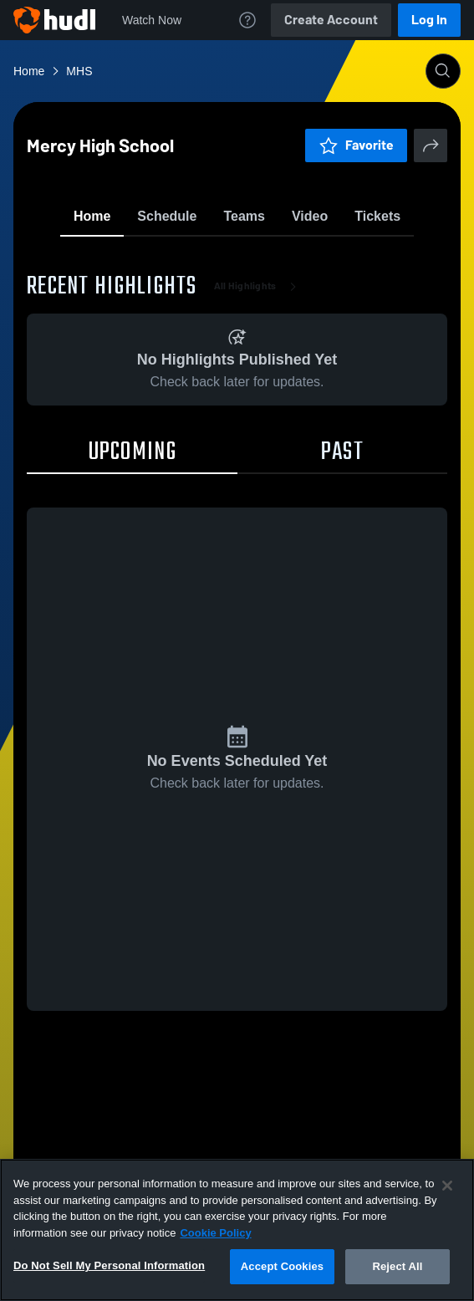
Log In (429, 19)
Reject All (397, 1266)
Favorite (217, 258)
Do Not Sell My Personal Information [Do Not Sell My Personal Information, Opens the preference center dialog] (109, 1265)
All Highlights (258, 384)
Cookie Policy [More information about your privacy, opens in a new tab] (215, 1233)
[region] (237, 1230)
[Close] (447, 1185)
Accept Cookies (282, 1266)
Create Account (331, 19)
